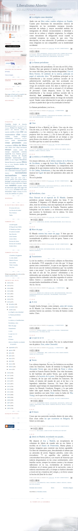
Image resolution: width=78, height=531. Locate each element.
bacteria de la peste (46, 376)
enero (10, 369)
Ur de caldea (49, 187)
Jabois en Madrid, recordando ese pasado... (48, 437)
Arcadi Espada (13, 224)
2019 (8, 302)
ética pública (20, 193)
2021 (8, 296)
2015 (8, 381)
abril (10, 361)
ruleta (19, 274)
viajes (14, 191)
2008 (8, 400)
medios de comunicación (45, 293)
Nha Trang (46, 404)
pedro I (24, 178)
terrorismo (8, 191)
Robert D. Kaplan (16, 128)
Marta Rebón (64, 352)
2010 (8, 394)
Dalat (52, 393)
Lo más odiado (13, 258)
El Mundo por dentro (15, 229)
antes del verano (66, 306)
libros (32, 56)
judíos (7, 159)
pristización (45, 207)
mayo (10, 358)
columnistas (41, 482)
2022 (8, 293)
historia (7, 156)
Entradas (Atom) (41, 491)
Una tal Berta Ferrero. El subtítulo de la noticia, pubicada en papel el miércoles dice (51, 73)
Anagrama (53, 403)
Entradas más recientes (36, 488)
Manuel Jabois (45, 150)
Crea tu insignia (9, 75)
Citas (34, 123)
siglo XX (24, 187)
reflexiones (19, 183)
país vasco (18, 178)
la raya (12, 159)
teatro (25, 189)
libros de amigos (9, 164)
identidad (8, 158)
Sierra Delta (12, 262)
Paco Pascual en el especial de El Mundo (47, 198)
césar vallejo (16, 147)
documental (23, 147)
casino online (13, 96)
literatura (16, 164)
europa (7, 152)
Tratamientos (37, 256)
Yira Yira (11, 267)
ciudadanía (24, 134)
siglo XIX (17, 187)
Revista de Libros (14, 241)
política (25, 179)
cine (21, 131)
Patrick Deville (55, 404)
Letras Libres (13, 239)
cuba (6, 147)
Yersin (34, 360)
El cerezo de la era (14, 208)
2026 (8, 283)
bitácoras (16, 129)
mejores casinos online (11, 276)
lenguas (17, 159)
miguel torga (23, 168)
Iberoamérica (8, 126)
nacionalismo (21, 172)
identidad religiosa (49, 55)
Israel (14, 126)
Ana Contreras (42, 53)
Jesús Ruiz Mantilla (57, 163)
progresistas (24, 181)
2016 (8, 378)
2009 (8, 397)
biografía (61, 403)
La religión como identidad (42, 17)
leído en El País (53, 352)
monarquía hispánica (21, 170)
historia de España (19, 156)
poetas (20, 179)
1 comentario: (60, 110)
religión (61, 56)
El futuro (35, 412)
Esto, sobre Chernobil (49, 344)
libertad (7, 162)
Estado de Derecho (20, 124)
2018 (8, 373)
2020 (8, 299)
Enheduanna (45, 170)
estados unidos (18, 150)
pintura (12, 179)
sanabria (12, 185)
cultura (10, 147)
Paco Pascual (66, 221)
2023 (8, 291)
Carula (11, 35)
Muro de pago (37, 229)
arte (12, 129)
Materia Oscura (13, 260)
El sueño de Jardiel (14, 232)
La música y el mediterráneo (42, 157)
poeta (16, 179)
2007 (8, 403)
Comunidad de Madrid (55, 115)
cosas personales (13, 142)
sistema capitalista (9, 189)
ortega (12, 178)
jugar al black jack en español (16, 94)
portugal (8, 181)
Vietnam (32, 406)
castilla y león (14, 132)
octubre (11, 309)
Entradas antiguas (68, 488)
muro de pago (60, 249)
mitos (6, 170)
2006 (8, 405)
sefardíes (19, 185)
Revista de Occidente (15, 243)
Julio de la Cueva (63, 55)
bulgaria (40, 430)
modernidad (11, 170)
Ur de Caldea (35, 170)
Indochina (38, 404)
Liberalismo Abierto (32, 5)
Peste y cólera (67, 369)
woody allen (8, 193)
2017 (8, 375)
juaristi (25, 158)
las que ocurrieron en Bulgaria (57, 419)
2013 (8, 386)
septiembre (12, 347)
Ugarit (40, 173)
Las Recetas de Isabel (15, 210)
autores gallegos (43, 149)
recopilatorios (35, 484)
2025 (8, 285)
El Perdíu (12, 37)
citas (52, 149)
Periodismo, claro (38, 193)
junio (10, 355)
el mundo (40, 249)
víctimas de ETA (44, 331)
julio (10, 353)
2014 (8, 383)
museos (7, 173)
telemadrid (54, 294)
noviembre (12, 307)
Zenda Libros (13, 246)
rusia (6, 185)
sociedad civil (18, 189)
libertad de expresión (15, 162)
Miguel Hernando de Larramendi (46, 56)
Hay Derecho (13, 234)
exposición (15, 152)
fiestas (13, 154)
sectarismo (48, 117)
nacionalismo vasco (16, 175)
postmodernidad (15, 181)
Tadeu (11, 215)
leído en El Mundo (43, 221)
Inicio (52, 488)
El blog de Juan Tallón (15, 227)
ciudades (7, 136)
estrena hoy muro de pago (48, 234)
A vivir (34, 302)
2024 (8, 288)
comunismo (9, 138)
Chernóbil (40, 352)
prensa (68, 249)
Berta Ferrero (42, 115)
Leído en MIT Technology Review (55, 430)
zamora (13, 193)
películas (7, 179)
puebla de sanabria (10, 183)
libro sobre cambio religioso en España (56, 21)
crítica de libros (60, 149)
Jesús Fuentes (13, 236)
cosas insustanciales (19, 140)
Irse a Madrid (49, 441)
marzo (11, 364)
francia (18, 154)
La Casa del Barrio (20, 126)
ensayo (39, 55)
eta (26, 150)
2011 (8, 392)
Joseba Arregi (41, 330)
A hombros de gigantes (15, 255)
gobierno (24, 154)
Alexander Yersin (36, 369)
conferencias (17, 138)
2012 (8, 389)
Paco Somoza (13, 213)
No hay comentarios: (62, 48)
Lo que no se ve (38, 338)
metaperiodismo (38, 117)
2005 (8, 408)
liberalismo (23, 159)
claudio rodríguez (20, 136)
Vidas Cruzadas (13, 265)
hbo (46, 352)
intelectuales (17, 158)
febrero (11, 366)
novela (7, 178)
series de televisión (36, 354)
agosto (11, 350)
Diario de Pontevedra (50, 446)
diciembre (12, 304)
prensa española (35, 250)
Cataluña (8, 124)
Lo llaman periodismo (40, 62)
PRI (31, 223)
